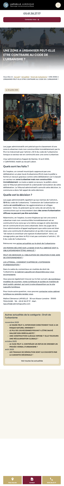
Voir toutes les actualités (32, 361)
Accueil (17, 77)
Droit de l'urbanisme (39, 77)
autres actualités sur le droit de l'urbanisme (35, 243)
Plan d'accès (12, 482)
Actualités (25, 77)
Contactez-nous (32, 19)
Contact (32, 482)
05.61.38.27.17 (32, 13)
